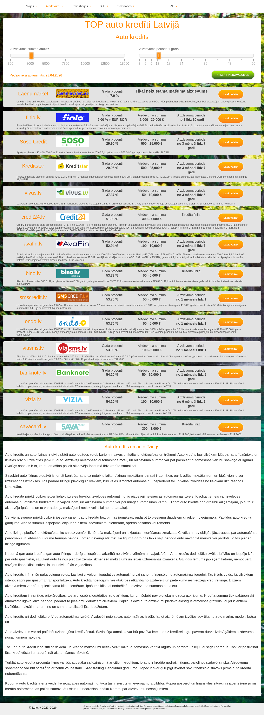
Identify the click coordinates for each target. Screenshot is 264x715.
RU (172, 6)
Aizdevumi (54, 6)
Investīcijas (80, 6)
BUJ (103, 6)
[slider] (31, 55)
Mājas (30, 6)
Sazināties (124, 6)
